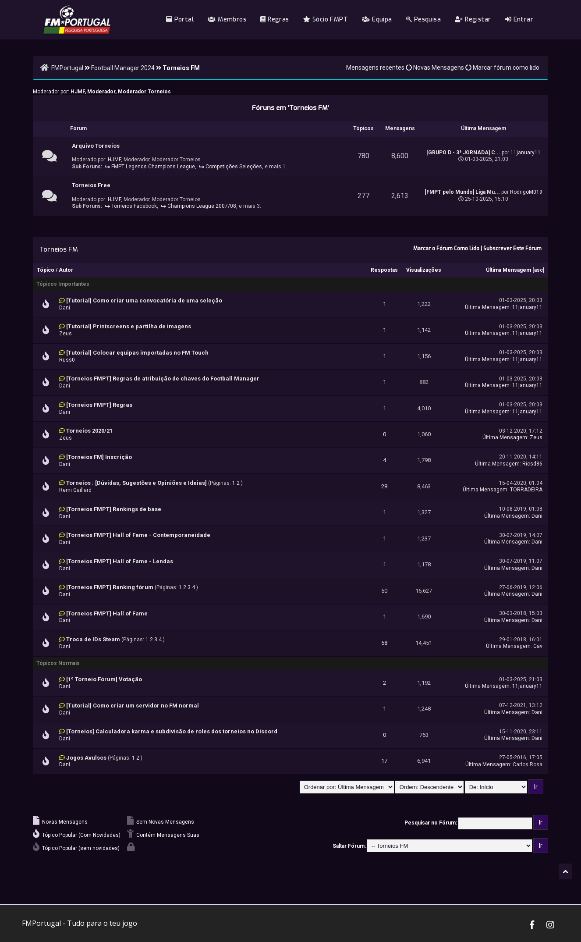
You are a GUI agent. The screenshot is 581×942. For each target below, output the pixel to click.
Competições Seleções (233, 167)
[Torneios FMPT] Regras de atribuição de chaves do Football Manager (162, 378)
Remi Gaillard (75, 490)
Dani (64, 308)
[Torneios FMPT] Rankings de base (113, 509)
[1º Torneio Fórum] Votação (104, 679)
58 (384, 643)
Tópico (45, 270)
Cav (537, 646)
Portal (180, 19)
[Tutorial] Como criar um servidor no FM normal (132, 705)
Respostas (384, 270)
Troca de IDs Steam (93, 639)
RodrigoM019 (526, 192)
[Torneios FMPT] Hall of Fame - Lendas (119, 561)
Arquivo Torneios (96, 145)
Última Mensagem (508, 270)
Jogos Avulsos (86, 757)
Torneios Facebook (134, 206)
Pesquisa (423, 19)
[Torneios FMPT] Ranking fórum (109, 587)
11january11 (525, 152)
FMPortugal (67, 67)
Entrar (519, 19)
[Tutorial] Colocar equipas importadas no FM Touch (137, 352)
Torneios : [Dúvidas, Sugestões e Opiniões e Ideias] (136, 483)
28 (384, 486)
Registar (473, 19)
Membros (227, 19)
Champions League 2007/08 (201, 206)
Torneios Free (91, 185)
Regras (274, 19)
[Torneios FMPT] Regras (99, 405)
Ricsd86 (532, 464)
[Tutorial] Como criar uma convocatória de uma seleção (144, 300)
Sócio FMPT (325, 19)
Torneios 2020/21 (89, 430)
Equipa (377, 19)
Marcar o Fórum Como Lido (446, 248)
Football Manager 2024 (123, 67)
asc (538, 270)
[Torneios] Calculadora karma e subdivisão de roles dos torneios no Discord (171, 731)
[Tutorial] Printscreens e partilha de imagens (128, 326)
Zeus (65, 334)
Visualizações (423, 270)
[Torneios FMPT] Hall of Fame (107, 613)
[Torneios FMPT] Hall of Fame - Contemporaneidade (138, 535)
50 (384, 590)
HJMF (78, 92)
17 (384, 760)
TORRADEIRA (526, 490)
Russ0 (67, 360)
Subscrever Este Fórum (512, 248)
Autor (66, 270)
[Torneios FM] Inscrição (99, 457)
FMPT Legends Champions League (153, 167)
